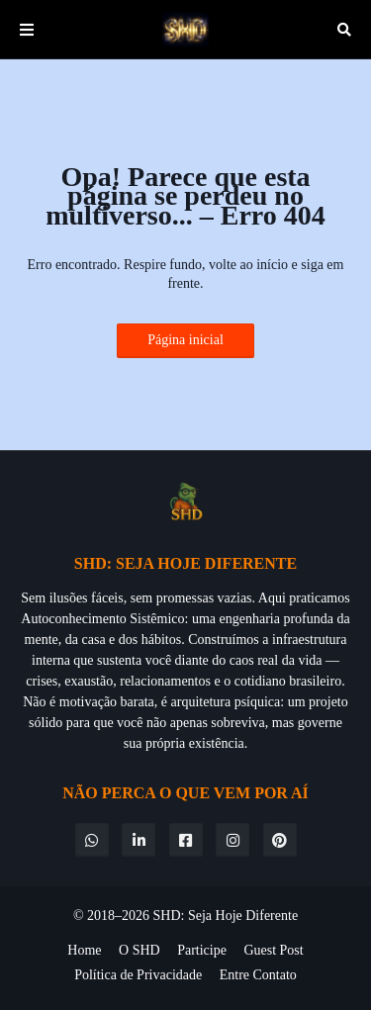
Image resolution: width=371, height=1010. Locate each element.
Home (84, 950)
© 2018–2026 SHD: (130, 915)
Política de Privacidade (138, 974)
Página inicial (185, 339)
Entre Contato (258, 974)
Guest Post (273, 950)
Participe (202, 950)
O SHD (139, 950)
